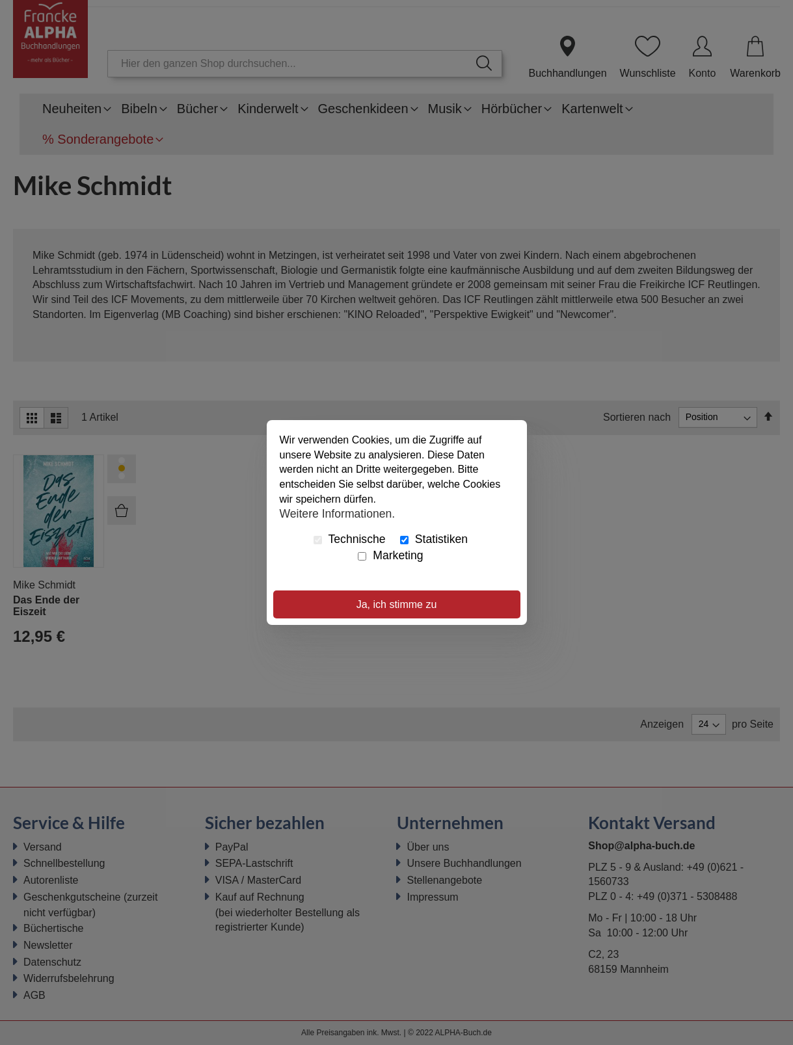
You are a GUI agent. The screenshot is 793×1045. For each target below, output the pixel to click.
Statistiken (434, 539)
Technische (350, 539)
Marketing (390, 555)
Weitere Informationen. (338, 513)
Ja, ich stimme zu (396, 604)
